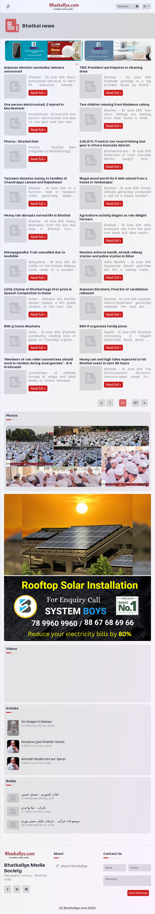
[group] (111, 51)
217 (135, 403)
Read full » (37, 93)
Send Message (138, 893)
